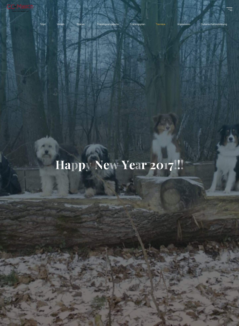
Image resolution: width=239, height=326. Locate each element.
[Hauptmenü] (229, 9)
